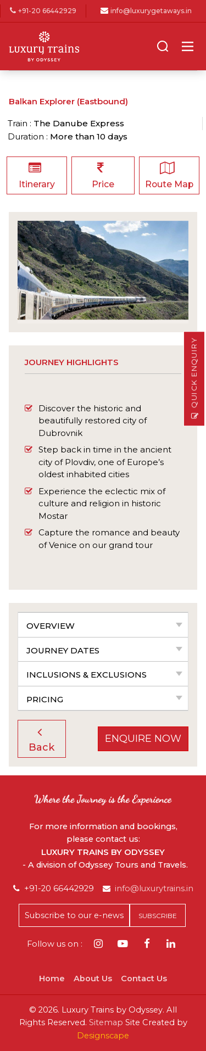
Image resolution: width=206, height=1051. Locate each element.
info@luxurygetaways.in (151, 11)
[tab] (103, 625)
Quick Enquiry (194, 378)
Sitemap (106, 1022)
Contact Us (144, 978)
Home (52, 978)
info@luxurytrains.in (154, 888)
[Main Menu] (187, 46)
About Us (93, 978)
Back (41, 739)
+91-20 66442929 (43, 11)
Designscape (103, 1036)
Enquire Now (143, 739)
